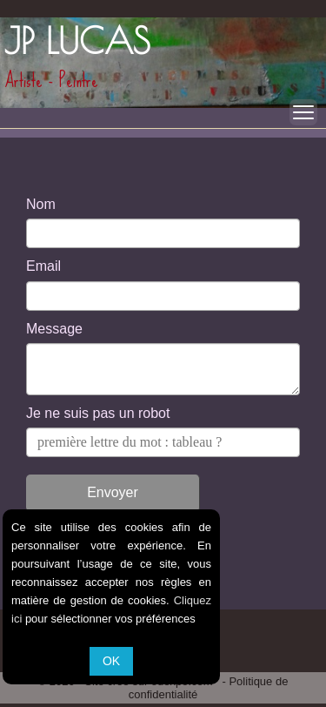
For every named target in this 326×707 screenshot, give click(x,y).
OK (111, 661)
